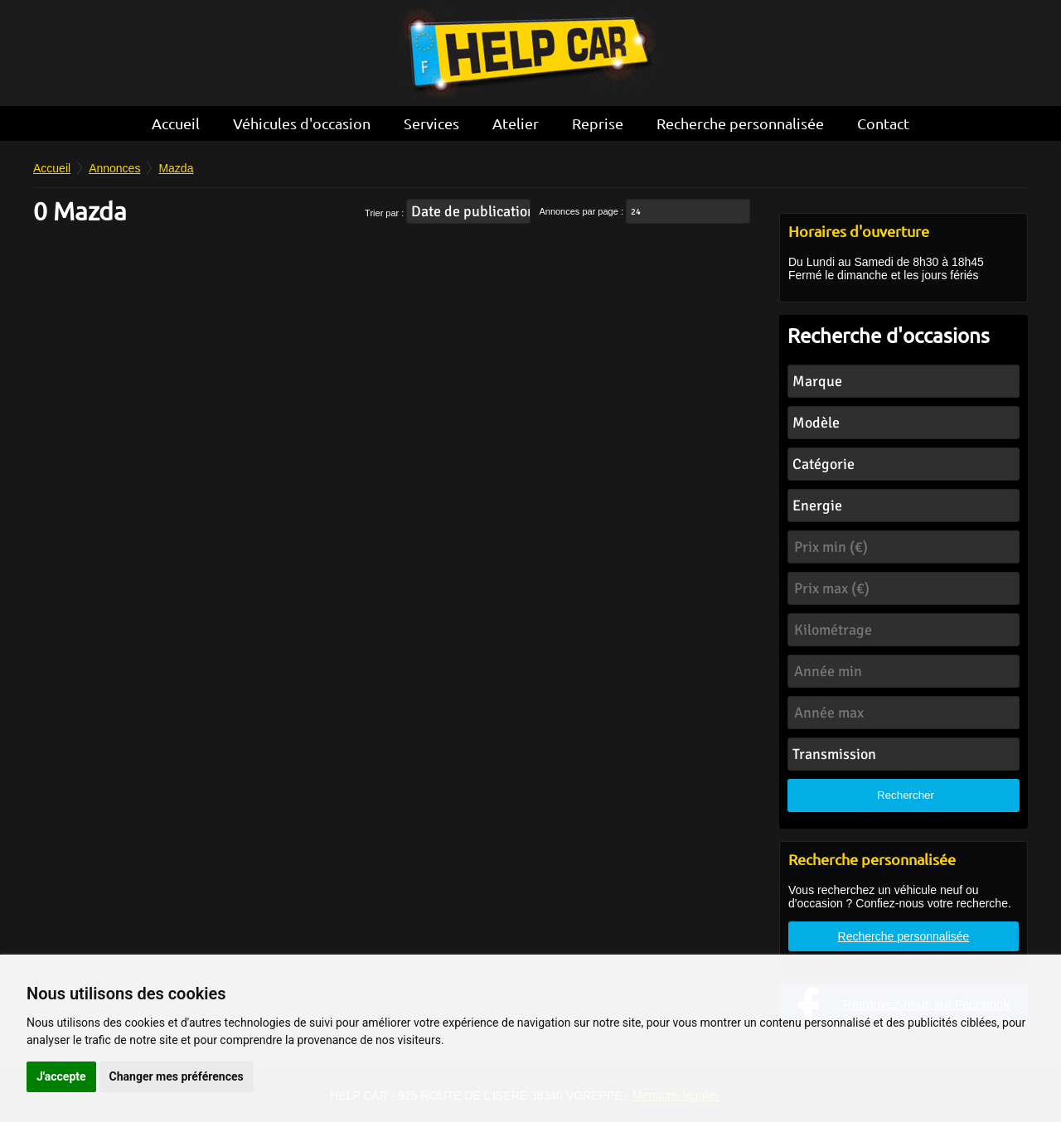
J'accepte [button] (61, 1076)
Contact (883, 123)
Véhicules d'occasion (302, 123)
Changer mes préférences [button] (176, 1076)
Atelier (515, 123)
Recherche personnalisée (740, 123)
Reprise (597, 123)
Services (431, 123)
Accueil (176, 123)
